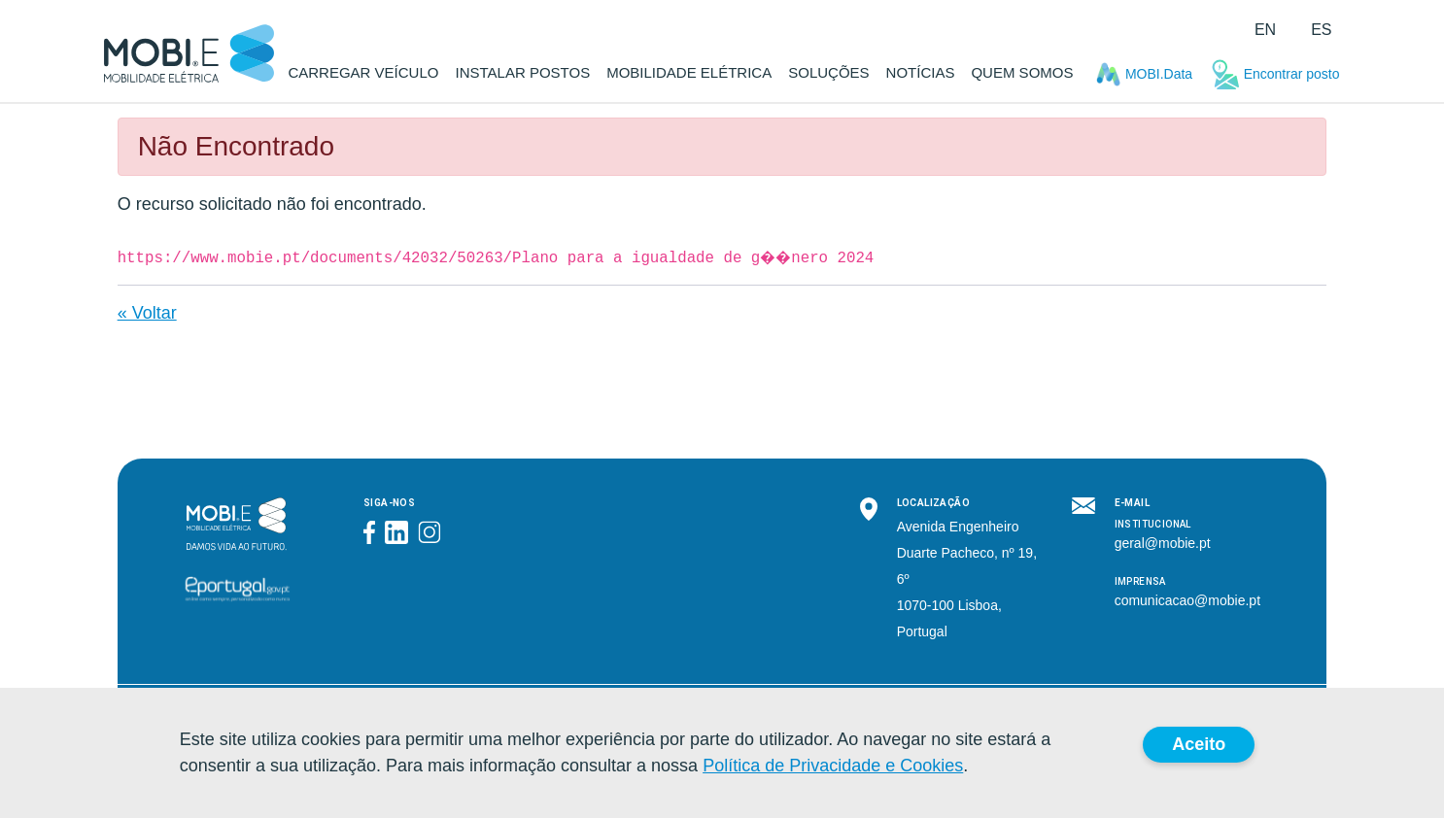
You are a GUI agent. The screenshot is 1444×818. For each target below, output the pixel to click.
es (1321, 29)
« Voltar (147, 313)
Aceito (1198, 744)
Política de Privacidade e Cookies (833, 765)
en (1265, 29)
